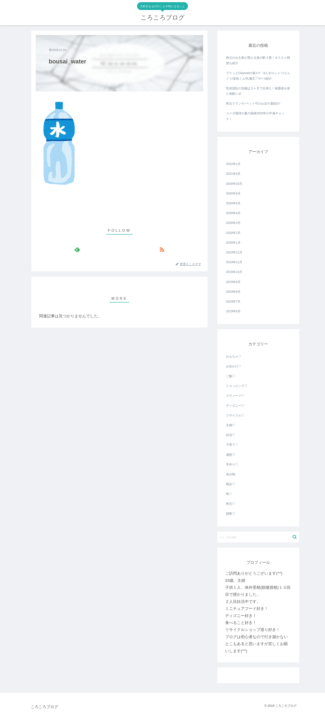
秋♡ (229, 494)
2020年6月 (233, 193)
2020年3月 (233, 223)
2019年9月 (233, 282)
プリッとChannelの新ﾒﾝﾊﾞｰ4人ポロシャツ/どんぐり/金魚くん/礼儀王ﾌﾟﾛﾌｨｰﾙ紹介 (258, 75)
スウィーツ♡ (235, 395)
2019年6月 (233, 311)
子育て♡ (232, 444)
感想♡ (230, 454)
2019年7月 (233, 301)
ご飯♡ (230, 376)
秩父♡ (230, 503)
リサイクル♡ (235, 415)
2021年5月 (233, 173)
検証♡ (230, 484)
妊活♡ (230, 435)
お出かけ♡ (233, 366)
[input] (258, 537)
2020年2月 (233, 233)
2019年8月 (233, 291)
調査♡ (230, 513)
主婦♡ (230, 425)
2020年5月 (233, 203)
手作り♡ (232, 464)
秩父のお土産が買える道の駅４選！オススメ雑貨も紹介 (258, 60)
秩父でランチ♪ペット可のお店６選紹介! (253, 103)
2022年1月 (233, 164)
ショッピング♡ (236, 386)
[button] (294, 536)
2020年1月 (233, 242)
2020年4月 (233, 213)
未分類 (230, 474)
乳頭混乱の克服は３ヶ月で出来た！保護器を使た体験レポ (258, 91)
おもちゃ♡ (233, 356)
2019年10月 (234, 272)
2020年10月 (234, 183)
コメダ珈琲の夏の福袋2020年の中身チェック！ (255, 115)
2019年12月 (234, 252)
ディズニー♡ (235, 405)
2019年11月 (234, 262)
